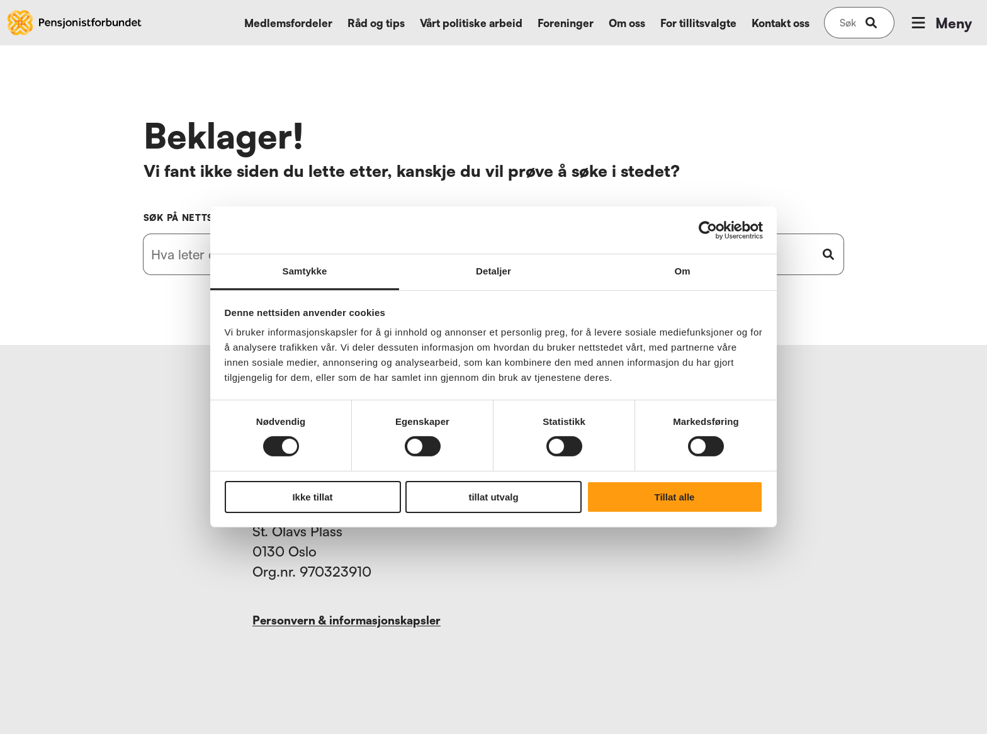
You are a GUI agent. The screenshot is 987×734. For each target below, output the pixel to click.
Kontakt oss (780, 23)
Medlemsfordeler (288, 23)
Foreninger (566, 23)
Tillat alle (675, 497)
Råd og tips (376, 23)
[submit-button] (871, 22)
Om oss (627, 23)
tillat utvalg (493, 497)
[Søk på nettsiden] (848, 22)
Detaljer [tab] (493, 271)
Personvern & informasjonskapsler (346, 620)
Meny (940, 22)
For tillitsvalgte (698, 23)
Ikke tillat (312, 497)
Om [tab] (682, 271)
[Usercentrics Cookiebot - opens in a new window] (708, 229)
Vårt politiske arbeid (471, 23)
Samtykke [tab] (305, 271)
